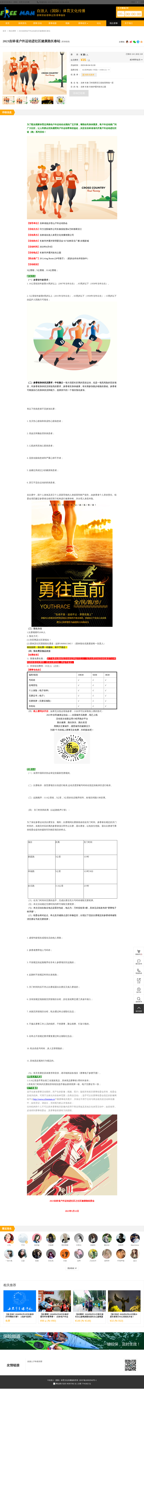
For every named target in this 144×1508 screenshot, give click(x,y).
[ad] (72, 1349)
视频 (67, 23)
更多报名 (72, 1268)
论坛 (99, 23)
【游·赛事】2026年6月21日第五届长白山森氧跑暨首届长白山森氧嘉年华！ (89, 1315)
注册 (142, 2)
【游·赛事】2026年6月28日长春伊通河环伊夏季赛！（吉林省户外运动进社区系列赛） (54, 1315)
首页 (7, 23)
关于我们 (129, 23)
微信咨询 (139, 964)
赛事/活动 (37, 23)
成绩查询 (139, 1002)
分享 (138, 983)
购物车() (138, 954)
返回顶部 (139, 1011)
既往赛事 (114, 23)
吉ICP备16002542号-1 (88, 1380)
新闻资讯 (22, 23)
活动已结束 (79, 93)
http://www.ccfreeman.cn (44, 1099)
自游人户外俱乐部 (34, 1361)
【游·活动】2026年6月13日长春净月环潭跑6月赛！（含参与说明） (19, 1315)
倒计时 (138, 992)
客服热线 (139, 973)
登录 (133, 2)
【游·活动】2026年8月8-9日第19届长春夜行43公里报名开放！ (123, 1315)
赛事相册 (53, 23)
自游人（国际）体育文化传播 (61, 11)
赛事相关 (83, 23)
